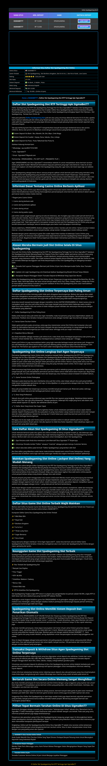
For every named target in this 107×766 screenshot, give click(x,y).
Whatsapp (84, 27)
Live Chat (84, 21)
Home (24, 98)
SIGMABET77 (33, 98)
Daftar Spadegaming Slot (35, 118)
